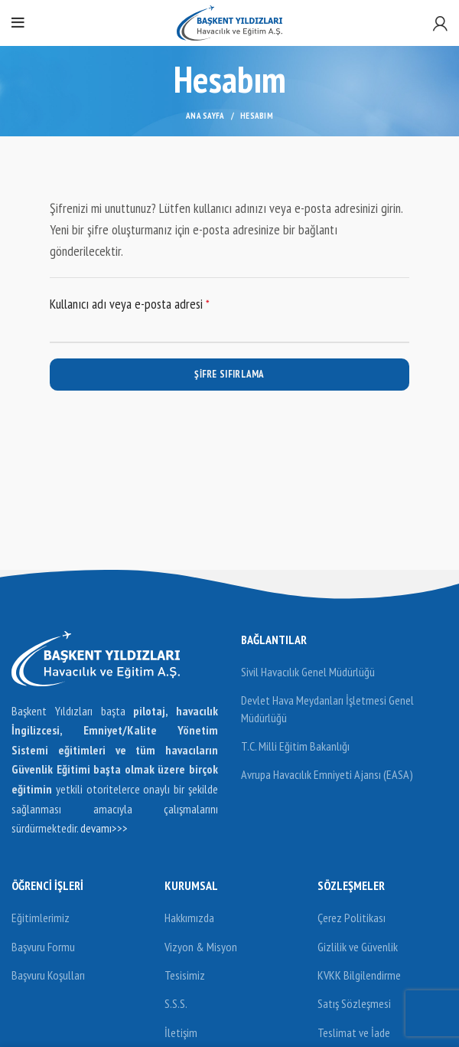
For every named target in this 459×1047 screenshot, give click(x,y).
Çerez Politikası (351, 917)
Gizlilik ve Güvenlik (357, 946)
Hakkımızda (189, 917)
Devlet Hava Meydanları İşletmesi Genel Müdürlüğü (327, 708)
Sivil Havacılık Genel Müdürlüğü (308, 671)
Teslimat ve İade (353, 1032)
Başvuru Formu (43, 946)
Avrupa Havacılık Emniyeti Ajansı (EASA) (327, 774)
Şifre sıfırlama (229, 374)
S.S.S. (175, 1003)
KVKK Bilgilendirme (359, 975)
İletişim (180, 1032)
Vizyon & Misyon (200, 946)
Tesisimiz (184, 975)
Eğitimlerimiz (40, 917)
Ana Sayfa (205, 115)
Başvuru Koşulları (48, 975)
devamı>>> (104, 828)
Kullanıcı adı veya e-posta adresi (146, 302)
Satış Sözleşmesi (354, 1003)
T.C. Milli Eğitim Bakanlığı (295, 746)
